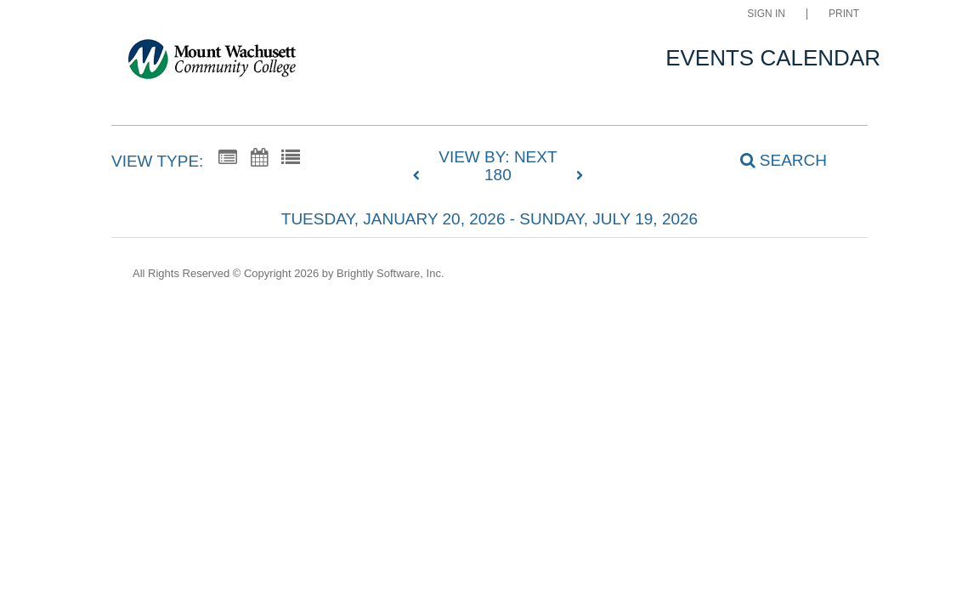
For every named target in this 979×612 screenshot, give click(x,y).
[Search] (774, 160)
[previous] (420, 176)
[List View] (290, 158)
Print (844, 14)
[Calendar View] (259, 158)
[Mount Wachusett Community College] (212, 62)
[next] (579, 176)
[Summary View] (227, 158)
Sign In (766, 14)
